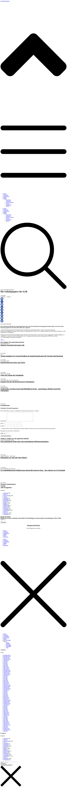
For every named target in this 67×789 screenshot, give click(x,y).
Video (4, 513)
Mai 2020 (5, 720)
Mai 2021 (5, 710)
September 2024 (6, 660)
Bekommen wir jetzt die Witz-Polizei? (14, 459)
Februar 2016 (6, 730)
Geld (4, 498)
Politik (4, 193)
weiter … (3, 339)
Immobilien (5, 501)
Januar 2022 (6, 700)
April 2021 (5, 711)
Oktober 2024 (6, 659)
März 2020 (5, 722)
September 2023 (6, 675)
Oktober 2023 (6, 674)
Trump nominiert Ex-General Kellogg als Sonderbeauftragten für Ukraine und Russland (32, 356)
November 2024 (6, 658)
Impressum (5, 538)
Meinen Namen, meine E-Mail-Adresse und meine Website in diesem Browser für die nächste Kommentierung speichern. (29, 430)
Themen (5, 198)
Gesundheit (5, 499)
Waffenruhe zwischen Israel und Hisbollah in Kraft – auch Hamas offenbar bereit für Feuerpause (31, 389)
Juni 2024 (5, 664)
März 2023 (5, 683)
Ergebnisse (3, 765)
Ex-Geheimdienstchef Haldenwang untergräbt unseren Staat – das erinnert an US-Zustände (33, 472)
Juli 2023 (5, 678)
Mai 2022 (5, 695)
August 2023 (6, 676)
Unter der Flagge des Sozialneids (12, 375)
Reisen (7, 644)
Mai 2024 (5, 665)
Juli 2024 (5, 663)
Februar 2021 (6, 714)
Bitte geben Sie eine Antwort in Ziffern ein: (10, 432)
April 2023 (5, 681)
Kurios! (7, 203)
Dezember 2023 (6, 671)
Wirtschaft (5, 195)
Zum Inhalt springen (5, 1)
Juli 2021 (5, 707)
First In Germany (10, 202)
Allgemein (8, 201)
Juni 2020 (5, 719)
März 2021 (5, 712)
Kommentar (8, 205)
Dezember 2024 (6, 656)
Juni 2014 (5, 732)
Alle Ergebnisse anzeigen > (6, 766)
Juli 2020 (5, 717)
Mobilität (5, 505)
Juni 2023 (5, 679)
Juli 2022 (5, 692)
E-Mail (2, 427)
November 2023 (6, 673)
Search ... (3, 763)
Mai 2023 (5, 680)
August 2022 (6, 691)
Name (2, 425)
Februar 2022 (6, 699)
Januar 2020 (6, 725)
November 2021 (6, 702)
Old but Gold (6, 507)
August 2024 (6, 661)
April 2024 (5, 666)
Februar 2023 (6, 684)
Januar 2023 (6, 685)
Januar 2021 (6, 715)
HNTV (4, 537)
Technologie (6, 509)
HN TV (7, 206)
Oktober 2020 (6, 716)
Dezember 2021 (6, 701)
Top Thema (8, 200)
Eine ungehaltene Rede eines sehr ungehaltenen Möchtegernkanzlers (25, 443)
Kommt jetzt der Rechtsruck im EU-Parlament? (17, 382)
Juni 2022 (5, 694)
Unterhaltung (6, 196)
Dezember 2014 (6, 731)
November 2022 (6, 687)
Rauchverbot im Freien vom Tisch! (13, 362)
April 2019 (5, 728)
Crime (4, 496)
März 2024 (5, 668)
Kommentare (6, 639)
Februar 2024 (6, 669)
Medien (5, 197)
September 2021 (6, 705)
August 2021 (6, 706)
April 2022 (5, 696)
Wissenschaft (6, 515)
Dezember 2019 (6, 726)
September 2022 (6, 690)
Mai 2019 (5, 727)
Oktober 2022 (6, 689)
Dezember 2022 (6, 686)
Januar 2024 (6, 670)
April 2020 (5, 721)
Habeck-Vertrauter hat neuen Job (12, 345)
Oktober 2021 (6, 704)
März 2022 (5, 697)
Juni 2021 (5, 709)
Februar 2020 (6, 723)
